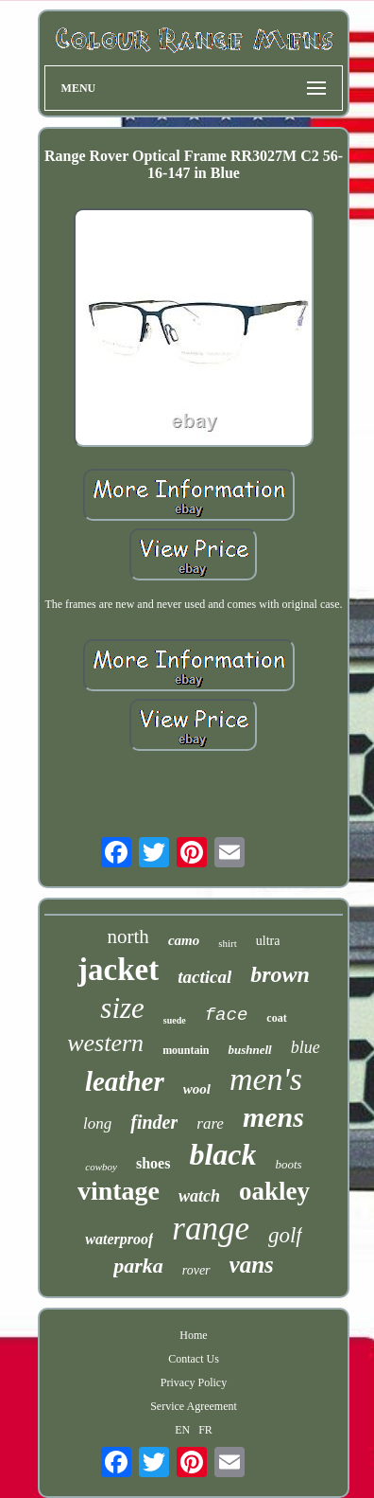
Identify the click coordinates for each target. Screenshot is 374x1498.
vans (252, 1264)
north (128, 936)
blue (305, 1047)
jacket (118, 970)
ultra (268, 941)
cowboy (101, 1166)
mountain (185, 1050)
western (105, 1043)
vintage (118, 1190)
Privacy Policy (194, 1382)
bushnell (249, 1050)
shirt (227, 943)
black (222, 1154)
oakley (274, 1191)
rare (210, 1123)
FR (205, 1429)
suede (174, 1020)
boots (288, 1164)
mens (273, 1116)
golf (285, 1235)
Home (193, 1335)
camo (183, 940)
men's (266, 1079)
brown (280, 974)
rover (196, 1270)
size (122, 1008)
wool (197, 1089)
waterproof (119, 1239)
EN (182, 1429)
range (210, 1228)
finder (154, 1122)
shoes (153, 1163)
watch (199, 1195)
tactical (204, 977)
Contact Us (193, 1358)
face (226, 1015)
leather (124, 1081)
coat (276, 1018)
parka (138, 1265)
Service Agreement (193, 1406)
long (97, 1123)
